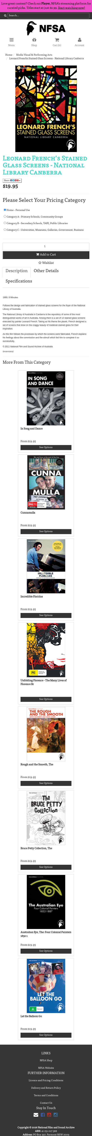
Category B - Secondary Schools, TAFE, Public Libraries (36, 223)
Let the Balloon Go (31, 1016)
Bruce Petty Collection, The (36, 848)
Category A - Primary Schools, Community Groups (33, 216)
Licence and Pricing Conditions (46, 1080)
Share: (12, 180)
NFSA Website (46, 1068)
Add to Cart (46, 254)
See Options (46, 447)
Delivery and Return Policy (46, 1088)
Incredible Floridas (32, 596)
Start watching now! (71, 8)
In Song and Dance (32, 429)
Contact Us (46, 1103)
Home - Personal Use (17, 210)
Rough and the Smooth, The (37, 764)
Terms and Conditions (46, 1095)
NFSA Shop (46, 1060)
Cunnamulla (28, 513)
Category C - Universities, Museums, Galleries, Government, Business (44, 229)
